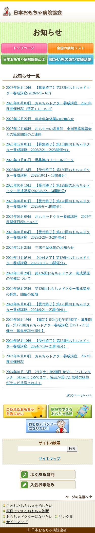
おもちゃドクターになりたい (29, 516)
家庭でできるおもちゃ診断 (27, 511)
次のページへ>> (79, 395)
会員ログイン (72, 12)
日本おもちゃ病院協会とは (24, 60)
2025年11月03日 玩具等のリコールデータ (40, 160)
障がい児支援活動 (71, 60)
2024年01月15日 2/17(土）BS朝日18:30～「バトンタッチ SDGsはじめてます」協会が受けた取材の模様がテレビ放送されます (48, 377)
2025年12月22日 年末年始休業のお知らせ (40, 119)
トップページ (24, 48)
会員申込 (47, 484)
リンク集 (66, 516)
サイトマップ (49, 459)
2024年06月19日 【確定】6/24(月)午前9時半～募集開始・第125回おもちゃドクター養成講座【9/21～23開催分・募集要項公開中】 (49, 325)
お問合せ (86, 12)
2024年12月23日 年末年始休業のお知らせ (40, 247)
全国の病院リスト (71, 48)
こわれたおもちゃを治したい (29, 506)
